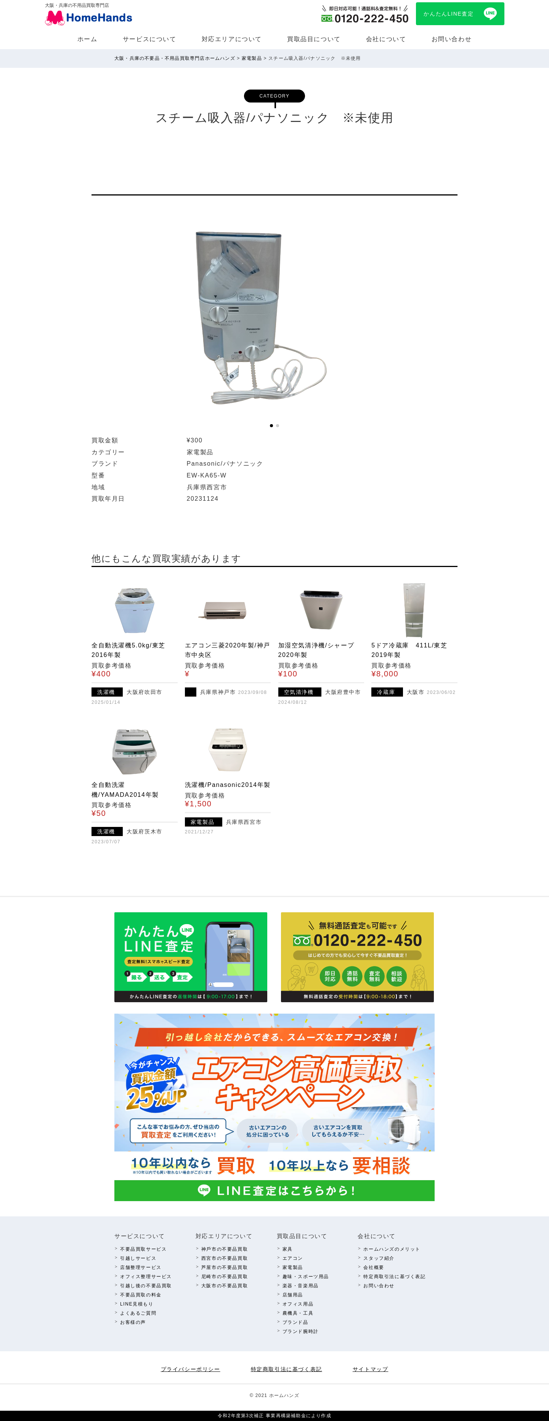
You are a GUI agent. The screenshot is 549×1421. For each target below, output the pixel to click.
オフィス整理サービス (146, 1276)
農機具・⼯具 (298, 1313)
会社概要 (373, 1267)
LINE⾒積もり (136, 1304)
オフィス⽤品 (298, 1304)
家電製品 (293, 1267)
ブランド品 (295, 1322)
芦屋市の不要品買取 (224, 1267)
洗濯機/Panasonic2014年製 (228, 785)
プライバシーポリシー (190, 1369)
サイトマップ (370, 1369)
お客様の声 (133, 1322)
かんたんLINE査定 (449, 14)
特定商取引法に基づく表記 (394, 1276)
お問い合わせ (452, 39)
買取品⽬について (314, 39)
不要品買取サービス (143, 1249)
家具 (288, 1249)
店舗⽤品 (293, 1295)
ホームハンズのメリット (392, 1249)
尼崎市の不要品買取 (224, 1276)
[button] (271, 425)
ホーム (87, 39)
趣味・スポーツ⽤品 (306, 1276)
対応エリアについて (232, 39)
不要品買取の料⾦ (141, 1295)
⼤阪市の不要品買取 (224, 1285)
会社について (386, 39)
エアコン (293, 1258)
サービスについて (150, 39)
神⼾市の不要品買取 (224, 1249)
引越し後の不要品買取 (146, 1285)
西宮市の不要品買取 (224, 1258)
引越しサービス (138, 1258)
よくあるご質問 (138, 1313)
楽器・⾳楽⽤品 (301, 1285)
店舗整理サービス (141, 1267)
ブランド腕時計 (301, 1331)
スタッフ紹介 (379, 1258)
